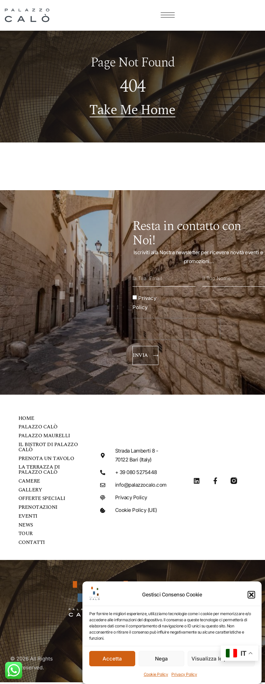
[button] (251, 594)
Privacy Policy (184, 674)
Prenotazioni (38, 509)
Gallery (30, 492)
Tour (25, 536)
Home (26, 419)
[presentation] (176, 329)
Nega (161, 658)
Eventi (27, 518)
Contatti (31, 545)
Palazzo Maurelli (44, 437)
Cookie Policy (156, 674)
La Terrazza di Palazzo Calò (39, 472)
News (25, 527)
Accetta (112, 658)
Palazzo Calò (38, 428)
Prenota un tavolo (46, 460)
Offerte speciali (41, 500)
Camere (29, 483)
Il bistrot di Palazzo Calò (48, 449)
